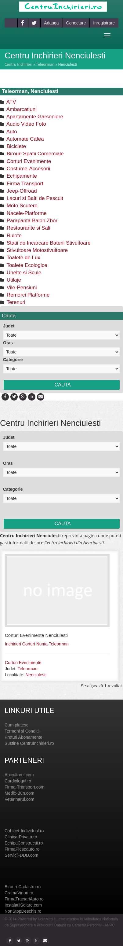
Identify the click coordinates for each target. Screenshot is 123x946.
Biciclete (15, 146)
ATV (10, 102)
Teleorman (45, 64)
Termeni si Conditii (22, 731)
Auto (11, 132)
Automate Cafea (24, 139)
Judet (8, 325)
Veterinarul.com (19, 799)
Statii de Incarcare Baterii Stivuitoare (48, 243)
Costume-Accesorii (27, 169)
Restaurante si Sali (27, 228)
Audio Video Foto (25, 124)
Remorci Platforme (27, 295)
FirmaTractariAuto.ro (24, 898)
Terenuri (15, 302)
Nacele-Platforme (26, 213)
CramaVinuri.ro (19, 892)
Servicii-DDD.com (21, 855)
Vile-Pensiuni (21, 287)
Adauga (51, 22)
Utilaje (13, 280)
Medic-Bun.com (19, 793)
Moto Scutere (21, 206)
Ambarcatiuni (21, 109)
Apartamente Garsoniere (34, 117)
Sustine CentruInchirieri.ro (29, 743)
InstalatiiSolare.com (23, 905)
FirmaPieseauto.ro (22, 849)
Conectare (76, 22)
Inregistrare (104, 22)
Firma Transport (24, 184)
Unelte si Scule (23, 272)
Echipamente (21, 176)
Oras (8, 342)
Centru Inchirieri (18, 64)
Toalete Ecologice (26, 265)
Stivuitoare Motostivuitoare (36, 250)
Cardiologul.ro (18, 780)
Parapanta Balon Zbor (31, 221)
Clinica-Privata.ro (21, 836)
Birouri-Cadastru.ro (23, 886)
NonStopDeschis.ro (23, 911)
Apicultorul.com (19, 774)
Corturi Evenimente (28, 161)
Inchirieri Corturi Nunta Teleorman (37, 643)
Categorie (13, 359)
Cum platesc (16, 724)
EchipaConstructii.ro (24, 843)
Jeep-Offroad (21, 191)
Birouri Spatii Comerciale (34, 154)
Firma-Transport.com (24, 787)
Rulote (13, 235)
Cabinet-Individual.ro (24, 830)
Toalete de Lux (22, 258)
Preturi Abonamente (23, 737)
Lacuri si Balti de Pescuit (34, 198)
